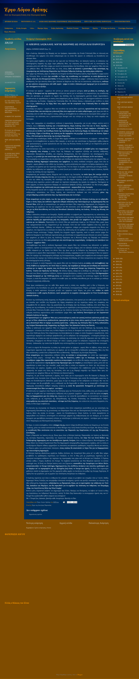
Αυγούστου (121, 80)
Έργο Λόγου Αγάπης (25, 9)
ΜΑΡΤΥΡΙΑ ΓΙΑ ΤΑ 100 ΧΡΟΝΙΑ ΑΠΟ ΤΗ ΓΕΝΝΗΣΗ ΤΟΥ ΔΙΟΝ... (125, 205)
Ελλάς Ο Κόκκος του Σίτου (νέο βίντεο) (11, 96)
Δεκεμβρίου (121, 68)
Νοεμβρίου (121, 71)
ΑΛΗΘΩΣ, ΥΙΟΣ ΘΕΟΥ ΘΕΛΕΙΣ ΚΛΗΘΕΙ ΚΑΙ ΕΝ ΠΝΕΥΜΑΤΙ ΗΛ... (125, 147)
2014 (117, 276)
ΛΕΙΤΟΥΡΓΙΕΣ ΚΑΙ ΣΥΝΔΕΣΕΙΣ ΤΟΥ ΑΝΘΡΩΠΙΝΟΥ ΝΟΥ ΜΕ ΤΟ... (125, 161)
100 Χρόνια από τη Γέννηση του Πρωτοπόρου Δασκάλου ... (125, 251)
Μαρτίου (121, 92)
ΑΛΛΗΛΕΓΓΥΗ (10, 82)
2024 (118, 56)
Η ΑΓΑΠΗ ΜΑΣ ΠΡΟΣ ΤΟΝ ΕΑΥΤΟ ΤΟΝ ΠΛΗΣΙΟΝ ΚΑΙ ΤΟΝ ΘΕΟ (12, 156)
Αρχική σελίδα (65, 523)
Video (32, 28)
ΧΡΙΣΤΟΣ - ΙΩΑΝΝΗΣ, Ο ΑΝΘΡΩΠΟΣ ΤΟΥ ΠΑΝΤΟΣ (125, 140)
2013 (117, 279)
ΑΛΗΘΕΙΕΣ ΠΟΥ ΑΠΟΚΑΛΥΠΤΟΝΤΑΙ (125, 239)
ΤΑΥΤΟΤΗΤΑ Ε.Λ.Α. (28, 21)
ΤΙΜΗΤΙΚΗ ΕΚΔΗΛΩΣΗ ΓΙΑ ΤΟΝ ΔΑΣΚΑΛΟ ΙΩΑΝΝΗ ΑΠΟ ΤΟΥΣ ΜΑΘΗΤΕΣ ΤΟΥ (13, 123)
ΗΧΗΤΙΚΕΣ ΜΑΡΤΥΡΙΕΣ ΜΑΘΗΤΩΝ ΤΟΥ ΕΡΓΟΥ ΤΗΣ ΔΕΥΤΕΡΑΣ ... (125, 196)
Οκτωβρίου (121, 74)
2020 (118, 258)
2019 (117, 261)
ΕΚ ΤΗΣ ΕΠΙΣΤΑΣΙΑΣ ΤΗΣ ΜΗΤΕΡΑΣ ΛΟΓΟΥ (13, 102)
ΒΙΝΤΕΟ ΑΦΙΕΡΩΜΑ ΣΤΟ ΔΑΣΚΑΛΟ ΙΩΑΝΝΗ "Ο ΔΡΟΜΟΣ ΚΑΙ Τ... (125, 188)
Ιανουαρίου (121, 95)
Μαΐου (120, 86)
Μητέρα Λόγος (43, 28)
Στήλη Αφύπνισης (57, 28)
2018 (117, 264)
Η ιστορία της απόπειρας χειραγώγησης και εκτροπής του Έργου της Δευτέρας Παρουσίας (12, 133)
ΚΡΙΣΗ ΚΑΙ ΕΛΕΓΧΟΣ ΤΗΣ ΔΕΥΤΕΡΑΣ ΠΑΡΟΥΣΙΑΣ (124, 154)
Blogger (79, 674)
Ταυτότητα (85, 28)
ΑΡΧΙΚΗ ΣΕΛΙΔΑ (11, 21)
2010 (117, 288)
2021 (117, 65)
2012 (117, 282)
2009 (118, 291)
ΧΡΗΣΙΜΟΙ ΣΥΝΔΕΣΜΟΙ (9, 73)
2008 (118, 294)
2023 (118, 59)
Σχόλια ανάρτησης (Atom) (42, 528)
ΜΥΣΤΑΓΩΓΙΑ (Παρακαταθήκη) (123, 244)
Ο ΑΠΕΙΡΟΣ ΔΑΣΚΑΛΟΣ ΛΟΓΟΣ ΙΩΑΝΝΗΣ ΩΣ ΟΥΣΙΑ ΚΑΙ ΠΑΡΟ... (125, 134)
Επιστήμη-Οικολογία (125, 28)
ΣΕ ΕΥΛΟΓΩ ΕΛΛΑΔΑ (124, 129)
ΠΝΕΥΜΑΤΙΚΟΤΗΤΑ (122, 21)
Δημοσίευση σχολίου (35, 514)
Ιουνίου (120, 83)
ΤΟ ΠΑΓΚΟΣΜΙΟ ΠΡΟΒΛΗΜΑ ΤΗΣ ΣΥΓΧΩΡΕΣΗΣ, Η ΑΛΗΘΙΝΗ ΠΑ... (124, 114)
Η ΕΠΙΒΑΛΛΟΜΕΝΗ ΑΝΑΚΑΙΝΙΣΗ (124, 168)
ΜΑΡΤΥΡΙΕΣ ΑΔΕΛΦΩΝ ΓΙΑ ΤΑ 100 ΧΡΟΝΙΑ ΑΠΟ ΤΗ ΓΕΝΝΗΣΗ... (125, 213)
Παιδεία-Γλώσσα (72, 28)
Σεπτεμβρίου (122, 77)
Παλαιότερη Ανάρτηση (99, 523)
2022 (118, 62)
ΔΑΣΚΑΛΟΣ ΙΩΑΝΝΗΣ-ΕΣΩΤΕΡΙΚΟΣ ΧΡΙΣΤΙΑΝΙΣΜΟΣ (60, 21)
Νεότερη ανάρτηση (34, 523)
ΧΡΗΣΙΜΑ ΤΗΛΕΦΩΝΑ (13, 77)
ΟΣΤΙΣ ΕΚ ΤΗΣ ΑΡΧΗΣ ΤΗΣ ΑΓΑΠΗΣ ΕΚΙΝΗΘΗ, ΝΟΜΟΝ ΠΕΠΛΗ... (125, 174)
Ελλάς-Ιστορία (21, 28)
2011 (117, 285)
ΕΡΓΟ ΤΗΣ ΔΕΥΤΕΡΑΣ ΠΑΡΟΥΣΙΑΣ (97, 21)
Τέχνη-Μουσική (9, 32)
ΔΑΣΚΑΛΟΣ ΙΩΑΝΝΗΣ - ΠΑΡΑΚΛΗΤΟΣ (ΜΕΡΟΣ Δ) (13, 147)
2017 (117, 267)
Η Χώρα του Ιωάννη (108, 28)
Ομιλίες (95, 28)
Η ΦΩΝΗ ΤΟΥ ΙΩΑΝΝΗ (13, 116)
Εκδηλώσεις (9, 28)
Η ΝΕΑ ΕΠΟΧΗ (122, 231)
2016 (117, 270)
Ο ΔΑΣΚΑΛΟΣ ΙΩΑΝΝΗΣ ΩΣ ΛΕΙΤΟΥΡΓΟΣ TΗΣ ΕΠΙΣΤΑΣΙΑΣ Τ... (124, 123)
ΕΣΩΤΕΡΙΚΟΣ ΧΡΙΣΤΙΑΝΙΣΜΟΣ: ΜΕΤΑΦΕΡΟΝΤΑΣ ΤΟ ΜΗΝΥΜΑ (12, 109)
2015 (117, 273)
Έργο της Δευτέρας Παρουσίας (41, 505)
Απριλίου (121, 89)
